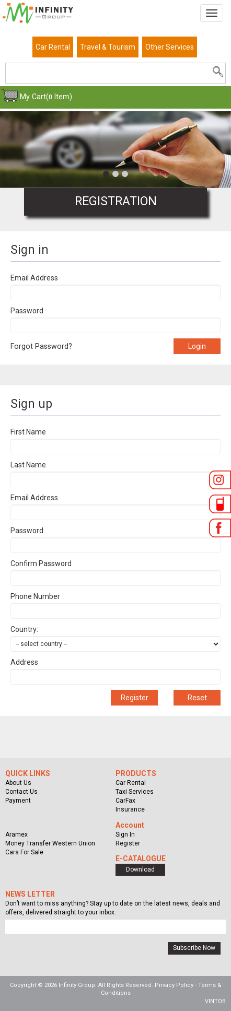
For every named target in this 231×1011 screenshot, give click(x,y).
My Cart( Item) (46, 96)
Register (128, 843)
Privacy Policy (174, 985)
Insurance (130, 809)
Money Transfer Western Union (50, 843)
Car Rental (53, 47)
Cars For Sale (24, 852)
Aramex (16, 834)
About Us (18, 782)
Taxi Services (135, 791)
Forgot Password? (41, 346)
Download (140, 869)
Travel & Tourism (107, 47)
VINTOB (215, 1001)
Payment (18, 800)
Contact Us (21, 791)
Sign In (125, 834)
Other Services (169, 47)
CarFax (125, 800)
